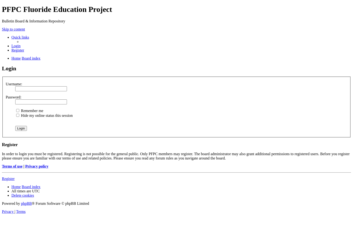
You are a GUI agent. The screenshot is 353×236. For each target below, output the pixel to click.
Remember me (29, 111)
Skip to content (13, 29)
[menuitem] (15, 46)
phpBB (26, 203)
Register (8, 179)
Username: (14, 84)
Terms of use (12, 166)
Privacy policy (36, 166)
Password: (13, 97)
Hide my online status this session (44, 115)
